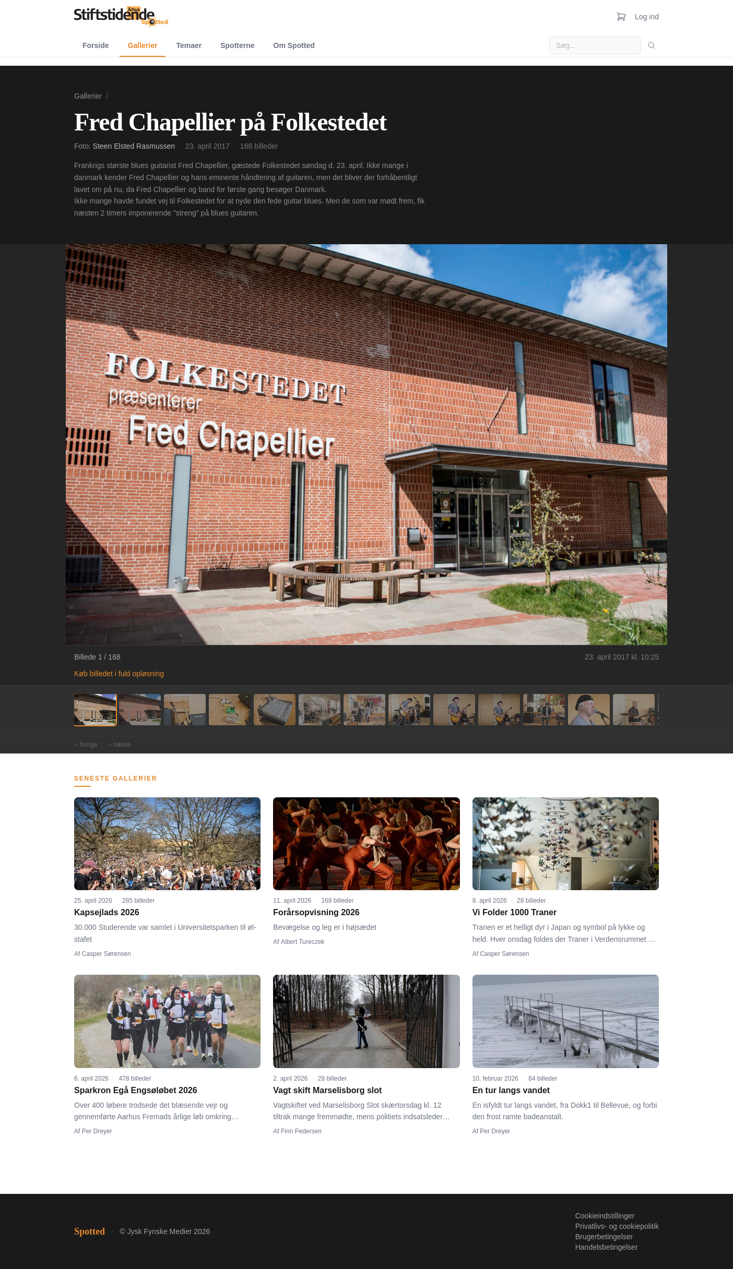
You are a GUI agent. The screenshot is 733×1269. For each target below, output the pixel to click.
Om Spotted (294, 45)
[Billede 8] (409, 709)
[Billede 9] (454, 709)
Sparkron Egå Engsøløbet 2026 (135, 1090)
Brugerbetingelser (604, 1236)
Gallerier (143, 45)
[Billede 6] (319, 709)
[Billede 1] (95, 709)
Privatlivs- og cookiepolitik (617, 1226)
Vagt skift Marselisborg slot (327, 1090)
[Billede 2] (140, 709)
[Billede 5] (274, 709)
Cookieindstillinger (605, 1216)
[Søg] (651, 45)
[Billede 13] (634, 709)
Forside (95, 45)
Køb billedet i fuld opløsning (119, 673)
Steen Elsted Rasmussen (134, 146)
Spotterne (237, 45)
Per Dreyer (97, 1131)
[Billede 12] (589, 709)
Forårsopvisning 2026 (316, 912)
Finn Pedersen (301, 1131)
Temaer (189, 45)
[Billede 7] (364, 709)
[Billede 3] (185, 709)
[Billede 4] (230, 709)
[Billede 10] (499, 709)
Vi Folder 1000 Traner (514, 912)
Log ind (647, 17)
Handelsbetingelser (606, 1247)
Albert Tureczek (302, 941)
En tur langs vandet (511, 1090)
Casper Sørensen (106, 953)
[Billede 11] (544, 709)
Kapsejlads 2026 (106, 912)
